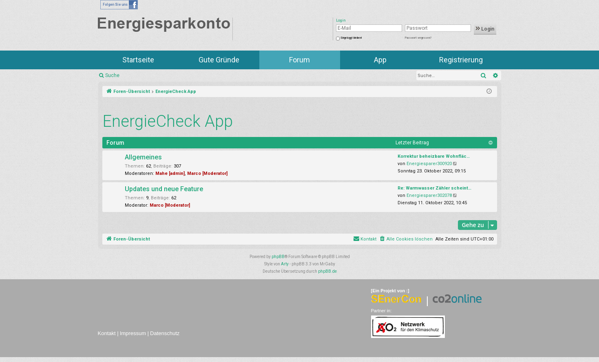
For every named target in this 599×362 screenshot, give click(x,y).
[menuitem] (406, 239)
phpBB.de (327, 271)
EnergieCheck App (167, 121)
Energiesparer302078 (429, 195)
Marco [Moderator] (207, 173)
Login (485, 29)
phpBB (278, 256)
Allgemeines (143, 157)
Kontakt (107, 333)
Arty (285, 264)
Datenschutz (164, 333)
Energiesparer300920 (429, 163)
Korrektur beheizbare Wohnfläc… (434, 156)
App (380, 59)
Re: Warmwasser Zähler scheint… (434, 188)
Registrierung (461, 59)
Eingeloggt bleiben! (351, 38)
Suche (112, 75)
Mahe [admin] (170, 173)
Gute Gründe (219, 59)
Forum (299, 59)
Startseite (138, 59)
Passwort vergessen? (418, 38)
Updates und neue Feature (164, 189)
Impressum (133, 333)
